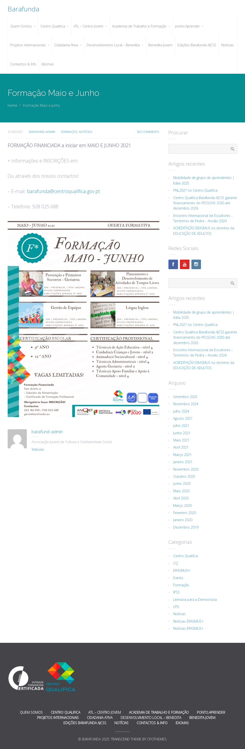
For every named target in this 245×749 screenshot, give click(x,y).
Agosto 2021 (183, 418)
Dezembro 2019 (185, 527)
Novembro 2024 (185, 404)
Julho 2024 (181, 411)
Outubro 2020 (184, 476)
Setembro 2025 (185, 396)
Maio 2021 (181, 440)
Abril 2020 (181, 498)
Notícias (85, 132)
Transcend (120, 739)
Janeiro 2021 (182, 462)
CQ (175, 563)
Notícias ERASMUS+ (188, 621)
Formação (69, 132)
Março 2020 (182, 505)
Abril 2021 (181, 447)
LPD (176, 606)
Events (178, 578)
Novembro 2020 (185, 469)
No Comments (148, 132)
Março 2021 (182, 454)
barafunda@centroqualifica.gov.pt (63, 191)
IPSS (176, 592)
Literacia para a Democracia (195, 599)
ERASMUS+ (181, 570)
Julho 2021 (181, 425)
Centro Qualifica (185, 556)
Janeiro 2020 (182, 520)
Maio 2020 (181, 491)
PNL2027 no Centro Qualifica (195, 190)
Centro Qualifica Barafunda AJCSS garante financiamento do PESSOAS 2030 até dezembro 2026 (205, 203)
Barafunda (23, 8)
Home (12, 105)
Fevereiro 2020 (184, 512)
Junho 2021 (181, 433)
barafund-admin (42, 132)
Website (38, 449)
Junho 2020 (181, 483)
